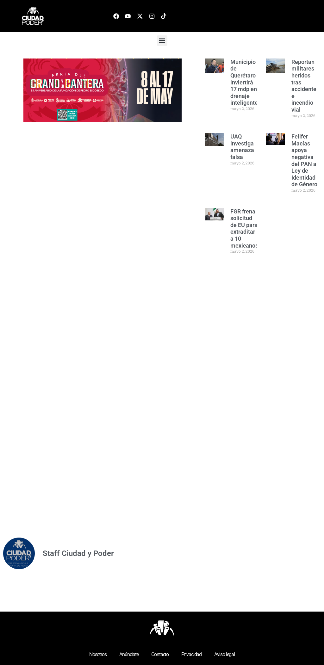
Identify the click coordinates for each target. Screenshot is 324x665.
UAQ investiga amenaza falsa (242, 146)
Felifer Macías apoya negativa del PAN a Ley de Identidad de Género (304, 160)
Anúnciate (129, 654)
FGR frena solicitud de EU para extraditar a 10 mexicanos (244, 228)
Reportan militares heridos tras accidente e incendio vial (303, 85)
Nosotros (98, 654)
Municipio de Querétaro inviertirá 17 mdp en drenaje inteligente (244, 82)
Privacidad (191, 654)
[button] (162, 40)
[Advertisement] (252, 359)
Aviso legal (224, 654)
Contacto (160, 654)
